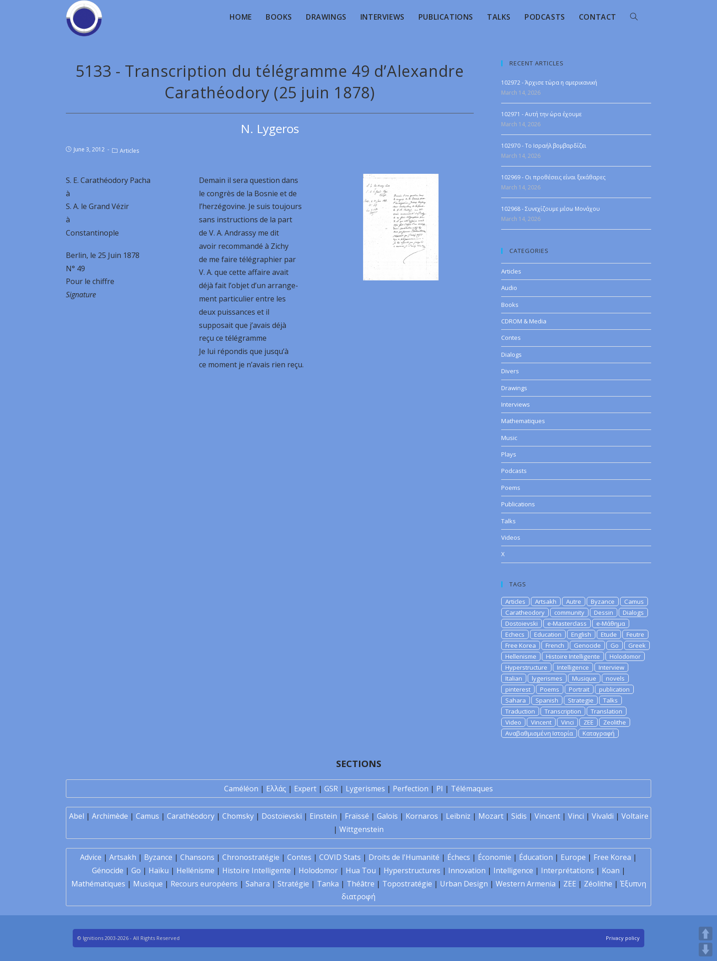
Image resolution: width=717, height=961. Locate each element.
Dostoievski (521, 623)
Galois (387, 816)
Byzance (603, 601)
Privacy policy (623, 937)
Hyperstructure (526, 667)
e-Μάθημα (610, 623)
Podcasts (514, 471)
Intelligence (573, 667)
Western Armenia (526, 884)
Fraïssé (357, 816)
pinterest (517, 689)
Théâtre (361, 884)
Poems (510, 487)
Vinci (567, 722)
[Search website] (633, 17)
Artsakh (545, 601)
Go (614, 645)
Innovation (467, 870)
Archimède (110, 816)
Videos (510, 537)
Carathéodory (190, 816)
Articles (129, 151)
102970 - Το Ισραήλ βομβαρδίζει (543, 146)
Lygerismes (365, 789)
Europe (573, 857)
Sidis (519, 816)
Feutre (635, 634)
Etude (609, 634)
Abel (76, 816)
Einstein (323, 816)
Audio (509, 288)
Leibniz (458, 816)
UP (705, 933)
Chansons (197, 857)
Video (513, 722)
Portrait (579, 689)
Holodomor (625, 656)
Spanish (546, 700)
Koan (611, 870)
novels (615, 678)
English (581, 634)
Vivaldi (603, 816)
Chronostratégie (250, 857)
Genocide (587, 645)
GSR (331, 789)
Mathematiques (523, 421)
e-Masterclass (567, 623)
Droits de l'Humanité (404, 857)
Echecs (514, 634)
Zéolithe (598, 884)
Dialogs (511, 354)
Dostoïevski (282, 816)
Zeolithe (614, 722)
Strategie (581, 700)
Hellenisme (520, 656)
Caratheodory (525, 612)
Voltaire (634, 816)
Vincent (541, 722)
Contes (511, 337)
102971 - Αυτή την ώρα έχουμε (541, 114)
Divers (510, 371)
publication (614, 689)
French (555, 645)
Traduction (520, 711)
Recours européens (204, 884)
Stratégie (293, 884)
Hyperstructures (412, 870)
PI (439, 789)
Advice (91, 857)
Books (510, 305)
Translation (606, 711)
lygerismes (547, 678)
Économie (494, 857)
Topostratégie (407, 884)
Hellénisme (195, 870)
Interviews (515, 404)
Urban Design (464, 884)
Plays (508, 454)
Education (548, 634)
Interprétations (567, 870)
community (569, 612)
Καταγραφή (599, 733)
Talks (508, 521)
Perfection (410, 789)
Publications (518, 504)
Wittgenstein (361, 829)
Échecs (458, 857)
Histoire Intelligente (573, 656)
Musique (584, 678)
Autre (573, 601)
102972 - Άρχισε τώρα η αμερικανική (549, 82)
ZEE (588, 722)
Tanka (328, 884)
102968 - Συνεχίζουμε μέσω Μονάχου (550, 209)
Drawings (514, 388)
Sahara (515, 700)
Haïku (159, 870)
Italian (513, 678)
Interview (611, 667)
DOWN (705, 949)
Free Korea (520, 645)
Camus (634, 601)
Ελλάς (276, 789)
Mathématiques (98, 884)
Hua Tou (361, 870)
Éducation (536, 857)
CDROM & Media (523, 321)
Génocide (107, 870)
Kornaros (422, 816)
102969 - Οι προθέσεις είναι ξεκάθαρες (553, 177)
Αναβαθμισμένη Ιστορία (539, 733)
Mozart (490, 816)
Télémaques (472, 789)
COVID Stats (340, 857)
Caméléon (241, 789)
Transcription (563, 711)
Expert (305, 789)
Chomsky (238, 816)
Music (509, 438)
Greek (637, 645)
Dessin (603, 612)
